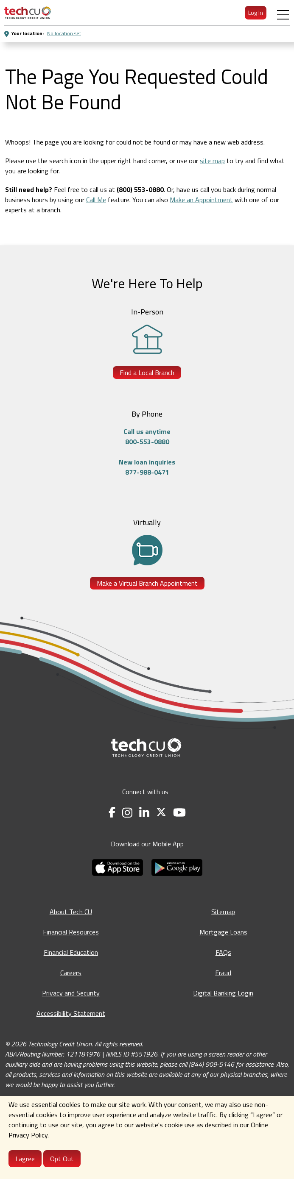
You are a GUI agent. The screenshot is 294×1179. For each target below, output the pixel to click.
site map (212, 161)
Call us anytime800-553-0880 (147, 436)
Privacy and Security (71, 993)
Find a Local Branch (147, 372)
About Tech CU (71, 911)
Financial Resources (71, 932)
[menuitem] (27, 12)
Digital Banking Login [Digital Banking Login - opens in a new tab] (223, 993)
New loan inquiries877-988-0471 (147, 467)
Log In (255, 12)
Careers (70, 973)
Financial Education (71, 952)
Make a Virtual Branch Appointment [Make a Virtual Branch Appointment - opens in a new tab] (147, 583)
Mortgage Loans (223, 932)
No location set (64, 33)
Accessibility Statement (70, 1013)
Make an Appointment (201, 200)
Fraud (223, 973)
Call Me (96, 200)
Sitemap (223, 911)
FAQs (223, 952)
